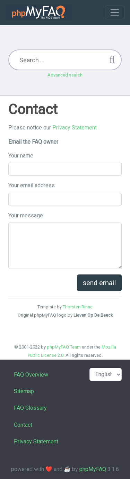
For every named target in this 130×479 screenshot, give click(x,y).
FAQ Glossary (30, 408)
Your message (25, 215)
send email (99, 283)
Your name (20, 155)
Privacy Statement (74, 127)
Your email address (31, 185)
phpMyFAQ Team (64, 347)
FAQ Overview (31, 374)
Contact (23, 425)
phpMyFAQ (92, 469)
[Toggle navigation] (114, 12)
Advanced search (65, 75)
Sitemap (24, 391)
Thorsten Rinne (78, 306)
